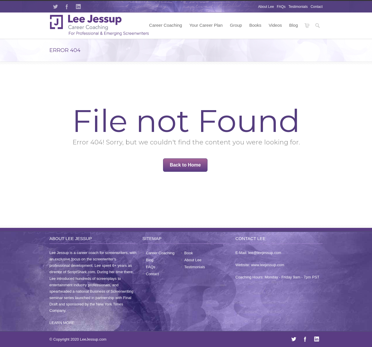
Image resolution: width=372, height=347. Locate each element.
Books (255, 25)
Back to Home (185, 164)
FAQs (281, 7)
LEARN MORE (61, 323)
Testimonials (298, 7)
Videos (275, 25)
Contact (317, 7)
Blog (293, 25)
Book (188, 253)
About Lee (266, 7)
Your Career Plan (206, 25)
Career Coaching (165, 25)
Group (236, 25)
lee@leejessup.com (264, 253)
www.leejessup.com (267, 265)
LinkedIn (78, 6)
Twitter (55, 6)
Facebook (67, 6)
